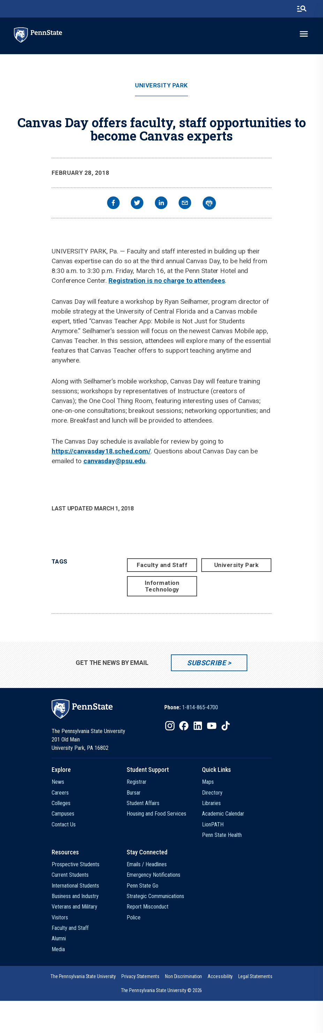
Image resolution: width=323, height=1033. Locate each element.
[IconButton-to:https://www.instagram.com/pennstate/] (169, 725)
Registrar (137, 782)
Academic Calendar (223, 813)
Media (58, 949)
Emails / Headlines (147, 864)
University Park (161, 85)
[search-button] (301, 8)
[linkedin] (161, 203)
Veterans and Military (74, 906)
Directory (212, 792)
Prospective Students (75, 864)
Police (134, 917)
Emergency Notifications (153, 874)
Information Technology (162, 586)
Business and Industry (75, 896)
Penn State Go (142, 885)
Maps (208, 782)
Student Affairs (143, 803)
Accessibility (220, 976)
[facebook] (113, 203)
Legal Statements (255, 976)
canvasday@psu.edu (114, 461)
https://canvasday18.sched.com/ (101, 451)
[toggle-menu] (304, 34)
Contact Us (64, 824)
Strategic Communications (155, 896)
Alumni (59, 938)
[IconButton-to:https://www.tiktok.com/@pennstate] (225, 725)
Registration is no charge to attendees (166, 281)
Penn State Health (222, 835)
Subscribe (206, 663)
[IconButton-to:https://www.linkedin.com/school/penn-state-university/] (197, 725)
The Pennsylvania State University (83, 976)
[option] (191, 707)
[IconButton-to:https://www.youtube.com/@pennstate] (211, 725)
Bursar (134, 792)
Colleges (61, 803)
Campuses (63, 813)
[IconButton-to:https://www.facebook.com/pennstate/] (183, 725)
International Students (75, 885)
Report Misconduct (147, 906)
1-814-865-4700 (200, 707)
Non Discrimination (183, 976)
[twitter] (137, 203)
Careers (60, 792)
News (58, 782)
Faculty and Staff (162, 564)
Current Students (70, 874)
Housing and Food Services (156, 813)
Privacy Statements (140, 976)
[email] (185, 203)
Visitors (60, 917)
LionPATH (213, 824)
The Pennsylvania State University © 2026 (161, 990)
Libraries (211, 803)
